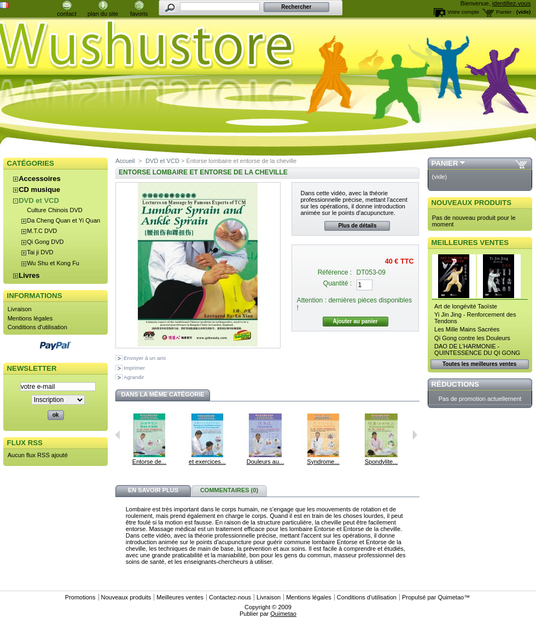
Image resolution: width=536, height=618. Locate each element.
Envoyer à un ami (145, 358)
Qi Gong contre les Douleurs (472, 338)
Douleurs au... (265, 461)
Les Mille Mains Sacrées (466, 329)
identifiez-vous (511, 3)
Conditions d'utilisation (37, 327)
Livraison (20, 309)
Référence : (335, 272)
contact (66, 13)
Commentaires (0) (229, 490)
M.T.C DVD (42, 231)
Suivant (414, 435)
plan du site (103, 13)
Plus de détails (357, 226)
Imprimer (134, 368)
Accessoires (40, 178)
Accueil (125, 161)
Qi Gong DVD (45, 241)
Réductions (455, 384)
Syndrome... (323, 461)
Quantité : (337, 283)
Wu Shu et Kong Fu (53, 263)
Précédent (117, 435)
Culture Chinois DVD (54, 210)
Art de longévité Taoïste (465, 306)
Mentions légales (30, 318)
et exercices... (207, 461)
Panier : (505, 12)
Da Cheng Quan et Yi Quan (63, 220)
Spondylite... (381, 461)
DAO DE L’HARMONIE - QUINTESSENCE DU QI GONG (477, 349)
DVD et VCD (39, 200)
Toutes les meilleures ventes (479, 364)
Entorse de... (149, 461)
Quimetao (451, 597)
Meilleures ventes (470, 242)
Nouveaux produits (472, 203)
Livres (29, 275)
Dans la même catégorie (162, 394)
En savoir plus (153, 490)
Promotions (80, 597)
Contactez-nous (230, 597)
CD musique (39, 189)
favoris (139, 13)
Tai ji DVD (40, 252)
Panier (445, 163)
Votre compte (463, 12)
